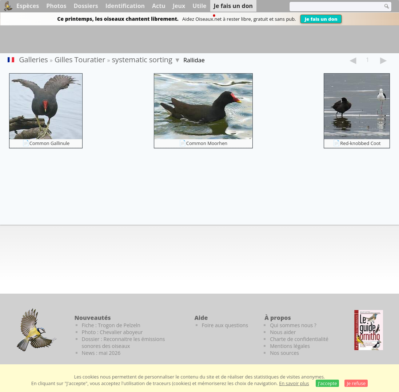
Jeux (179, 6)
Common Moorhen (206, 143)
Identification (125, 6)
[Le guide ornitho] (368, 330)
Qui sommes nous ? (293, 325)
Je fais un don (321, 19)
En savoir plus (294, 383)
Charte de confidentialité (299, 339)
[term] (331, 7)
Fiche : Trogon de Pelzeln (111, 325)
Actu (158, 6)
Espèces (27, 6)
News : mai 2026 (101, 352)
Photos (56, 6)
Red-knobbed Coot (360, 143)
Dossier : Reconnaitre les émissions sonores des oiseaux (123, 342)
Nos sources (284, 352)
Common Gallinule (49, 143)
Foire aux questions (225, 325)
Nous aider (283, 332)
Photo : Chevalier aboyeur (112, 332)
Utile (199, 6)
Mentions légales (290, 345)
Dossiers (85, 6)
